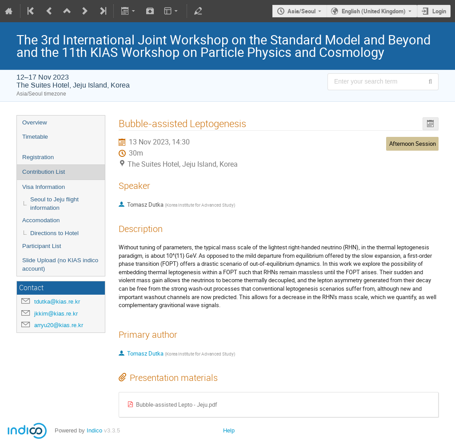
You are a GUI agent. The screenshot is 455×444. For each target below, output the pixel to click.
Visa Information (43, 187)
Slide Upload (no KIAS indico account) (60, 264)
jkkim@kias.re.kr (56, 313)
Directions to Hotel (54, 233)
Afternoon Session (412, 144)
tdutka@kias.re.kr (57, 301)
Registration (38, 157)
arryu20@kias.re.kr (58, 325)
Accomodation (41, 220)
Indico (94, 430)
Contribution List (43, 171)
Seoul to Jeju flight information (54, 203)
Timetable (35, 136)
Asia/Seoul (301, 11)
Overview (34, 122)
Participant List (41, 246)
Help (229, 430)
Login (439, 11)
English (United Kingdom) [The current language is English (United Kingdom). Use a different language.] (374, 11)
